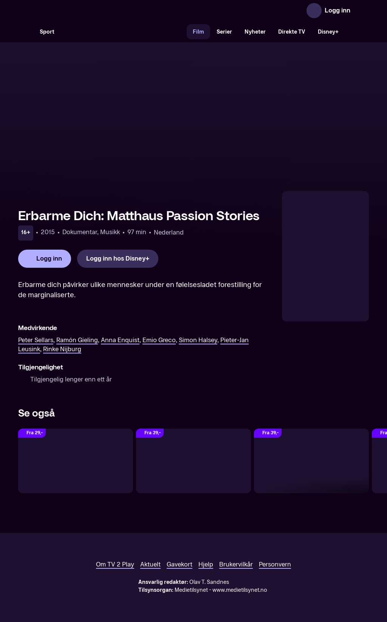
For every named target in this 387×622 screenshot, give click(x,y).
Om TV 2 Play (115, 564)
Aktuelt (150, 564)
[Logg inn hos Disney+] (117, 259)
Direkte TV (291, 32)
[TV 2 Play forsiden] (75, 10)
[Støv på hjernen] (193, 461)
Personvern (275, 564)
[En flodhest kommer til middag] (75, 461)
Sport (47, 32)
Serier (224, 32)
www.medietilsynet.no (239, 590)
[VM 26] (123, 31)
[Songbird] (311, 461)
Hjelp (205, 564)
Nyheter (255, 32)
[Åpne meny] (361, 10)
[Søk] (25, 31)
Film (198, 32)
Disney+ (328, 32)
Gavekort (179, 564)
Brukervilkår (236, 564)
